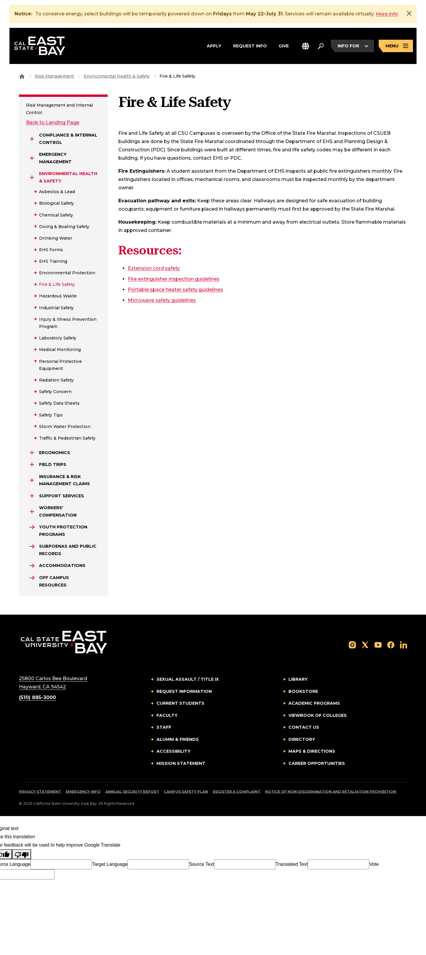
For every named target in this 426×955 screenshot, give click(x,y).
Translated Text (292, 864)
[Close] (409, 13)
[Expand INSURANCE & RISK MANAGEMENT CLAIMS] (32, 480)
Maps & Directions (311, 751)
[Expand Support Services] (32, 496)
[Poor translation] (21, 854)
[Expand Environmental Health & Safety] (32, 177)
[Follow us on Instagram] (352, 644)
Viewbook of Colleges (317, 715)
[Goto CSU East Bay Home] (22, 76)
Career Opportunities (316, 763)
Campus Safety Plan (186, 791)
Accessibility (173, 751)
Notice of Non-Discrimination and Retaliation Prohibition (330, 791)
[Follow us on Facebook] (390, 644)
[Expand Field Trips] (32, 464)
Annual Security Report (132, 791)
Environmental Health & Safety (117, 76)
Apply (214, 45)
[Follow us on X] (365, 644)
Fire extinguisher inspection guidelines (174, 279)
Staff (163, 727)
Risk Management (54, 76)
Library (298, 679)
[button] (306, 46)
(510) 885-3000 (37, 697)
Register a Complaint (236, 791)
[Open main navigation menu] (396, 46)
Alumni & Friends (177, 739)
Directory (301, 739)
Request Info (250, 45)
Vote (374, 864)
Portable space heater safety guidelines (175, 289)
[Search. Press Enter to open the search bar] (320, 46)
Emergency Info (83, 791)
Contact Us (303, 727)
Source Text (201, 864)
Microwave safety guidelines (162, 300)
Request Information (184, 691)
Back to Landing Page (52, 122)
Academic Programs (314, 703)
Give (284, 45)
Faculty (167, 715)
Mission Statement (180, 763)
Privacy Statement (40, 791)
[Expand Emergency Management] (32, 158)
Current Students (180, 703)
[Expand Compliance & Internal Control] (32, 139)
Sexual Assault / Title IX (187, 679)
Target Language (110, 864)
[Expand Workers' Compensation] (32, 511)
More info (387, 14)
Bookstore (303, 691)
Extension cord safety (154, 268)
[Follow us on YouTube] (378, 644)
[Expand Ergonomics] (32, 453)
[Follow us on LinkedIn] (403, 644)
